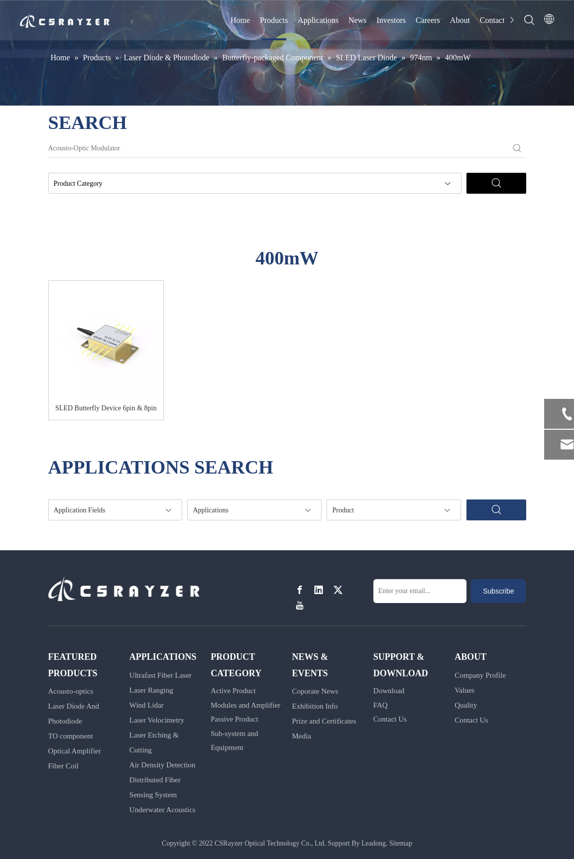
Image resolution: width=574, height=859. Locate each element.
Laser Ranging (151, 690)
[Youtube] (299, 605)
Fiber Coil (63, 766)
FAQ (380, 705)
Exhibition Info (315, 706)
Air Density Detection (162, 765)
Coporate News (315, 691)
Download (389, 691)
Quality (466, 705)
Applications (318, 20)
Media (301, 736)
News (357, 20)
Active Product (233, 691)
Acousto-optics (71, 691)
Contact (492, 20)
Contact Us (390, 719)
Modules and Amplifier (245, 705)
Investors (391, 20)
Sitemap (400, 843)
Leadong (373, 843)
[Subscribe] (498, 591)
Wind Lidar (146, 705)
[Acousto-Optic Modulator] (278, 148)
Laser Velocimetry (156, 720)
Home (240, 20)
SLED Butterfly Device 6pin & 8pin (105, 408)
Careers (428, 20)
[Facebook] (299, 590)
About (460, 20)
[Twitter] (338, 590)
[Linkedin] (318, 590)
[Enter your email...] (419, 591)
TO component (70, 736)
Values (464, 690)
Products (274, 20)
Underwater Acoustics (162, 810)
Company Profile (480, 675)
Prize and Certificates (324, 721)
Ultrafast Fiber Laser (160, 675)
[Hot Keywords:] (517, 148)
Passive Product (234, 719)
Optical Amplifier (74, 751)
